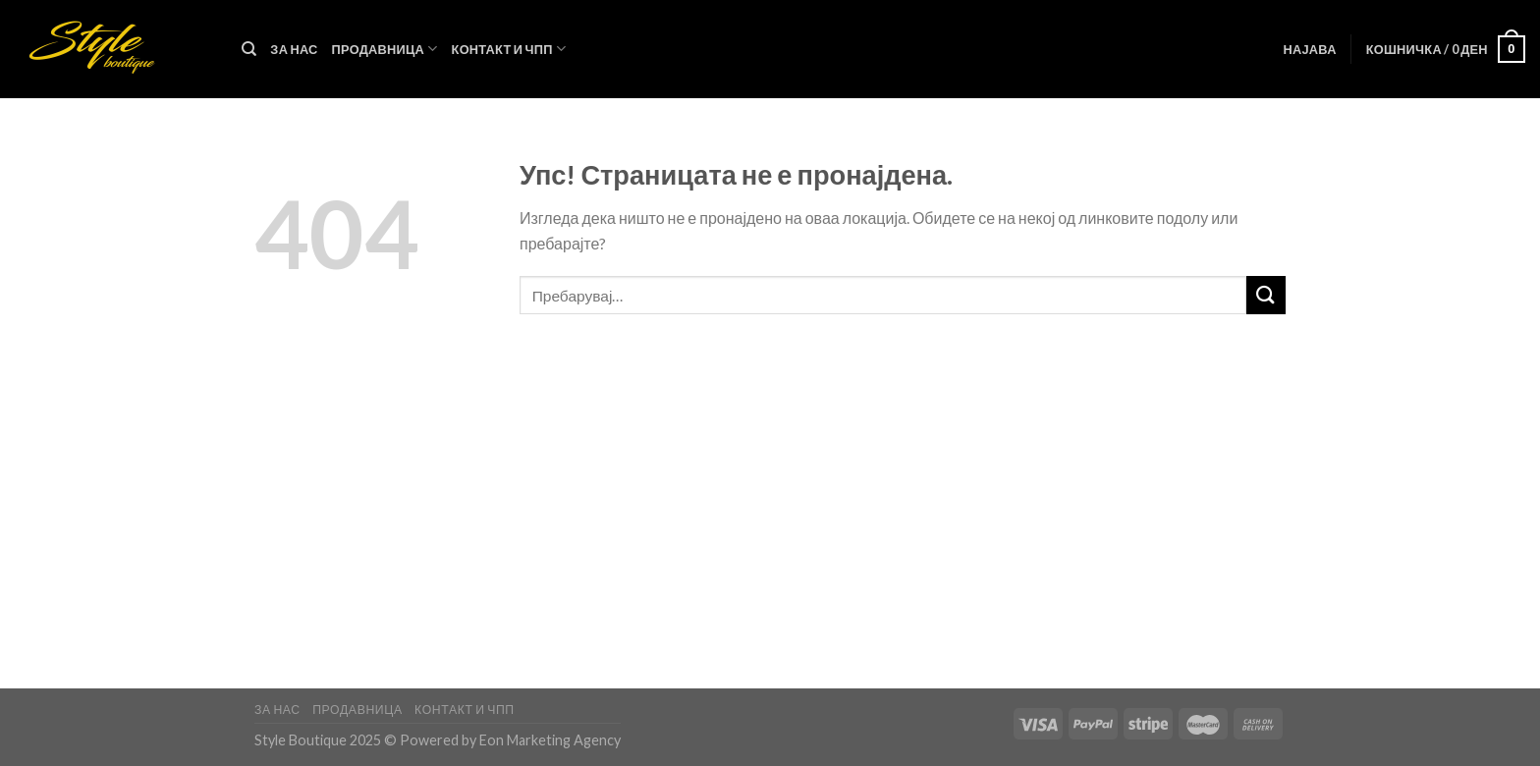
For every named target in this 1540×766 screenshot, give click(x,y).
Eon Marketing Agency (550, 740)
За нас (293, 49)
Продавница (385, 48)
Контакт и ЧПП (509, 48)
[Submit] (1266, 295)
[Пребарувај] (249, 49)
